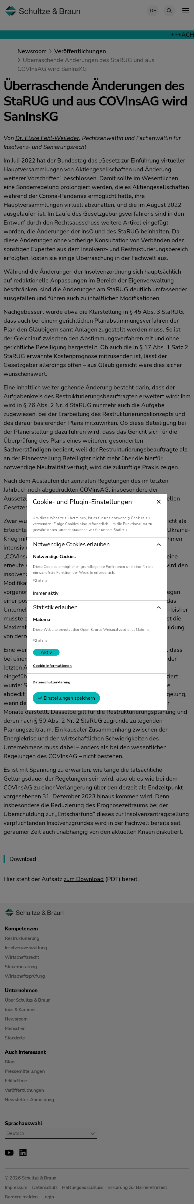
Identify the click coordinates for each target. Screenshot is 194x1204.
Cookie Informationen (54, 665)
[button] (97, 544)
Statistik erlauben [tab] (57, 607)
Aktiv (48, 652)
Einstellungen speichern (68, 698)
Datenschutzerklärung (54, 682)
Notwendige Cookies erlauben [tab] (73, 544)
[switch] (48, 652)
